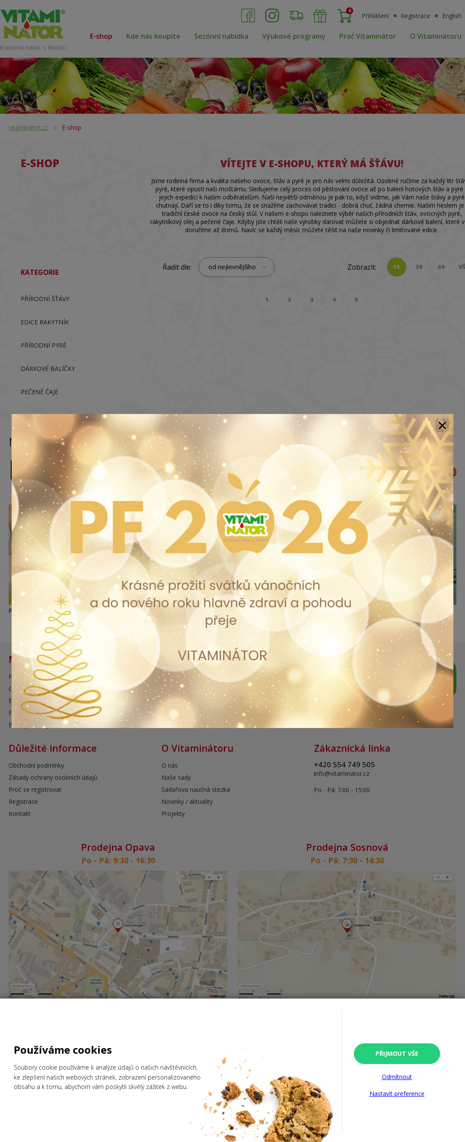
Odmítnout (397, 1077)
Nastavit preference (397, 1093)
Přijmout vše (396, 1053)
